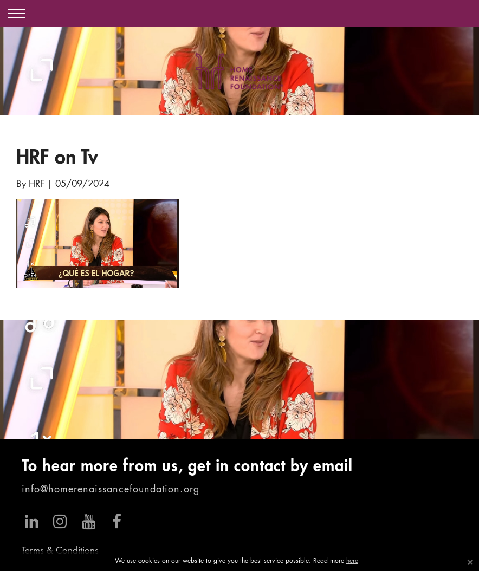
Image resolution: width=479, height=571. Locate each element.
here (352, 561)
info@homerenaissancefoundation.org (110, 490)
